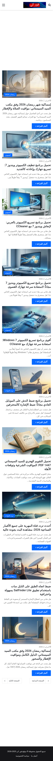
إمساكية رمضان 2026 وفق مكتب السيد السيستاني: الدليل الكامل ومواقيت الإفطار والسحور (27, 654)
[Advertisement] (26, 39)
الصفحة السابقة (40, 680)
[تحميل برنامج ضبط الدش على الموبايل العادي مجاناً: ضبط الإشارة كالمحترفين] (26, 380)
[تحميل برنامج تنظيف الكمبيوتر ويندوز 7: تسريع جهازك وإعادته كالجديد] (26, 144)
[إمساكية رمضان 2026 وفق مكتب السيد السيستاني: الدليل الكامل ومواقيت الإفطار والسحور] (26, 630)
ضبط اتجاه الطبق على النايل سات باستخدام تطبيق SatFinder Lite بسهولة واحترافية (28, 590)
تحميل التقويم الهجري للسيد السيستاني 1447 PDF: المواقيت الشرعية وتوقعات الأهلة (28, 465)
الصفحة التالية (12, 680)
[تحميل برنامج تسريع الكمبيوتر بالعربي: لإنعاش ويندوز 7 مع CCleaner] (26, 202)
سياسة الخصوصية (22, 756)
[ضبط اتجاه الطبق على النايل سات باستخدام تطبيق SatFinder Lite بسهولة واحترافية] (26, 566)
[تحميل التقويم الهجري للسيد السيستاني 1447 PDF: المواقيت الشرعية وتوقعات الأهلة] (26, 441)
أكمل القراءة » (41, 126)
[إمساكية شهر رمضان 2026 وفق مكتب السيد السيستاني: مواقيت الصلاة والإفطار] (26, 84)
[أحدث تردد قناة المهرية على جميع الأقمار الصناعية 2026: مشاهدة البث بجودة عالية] (26, 505)
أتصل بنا (34, 756)
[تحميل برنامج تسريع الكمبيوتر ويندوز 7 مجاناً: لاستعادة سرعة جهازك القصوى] (26, 262)
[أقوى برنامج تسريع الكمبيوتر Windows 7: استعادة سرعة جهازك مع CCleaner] (26, 319)
